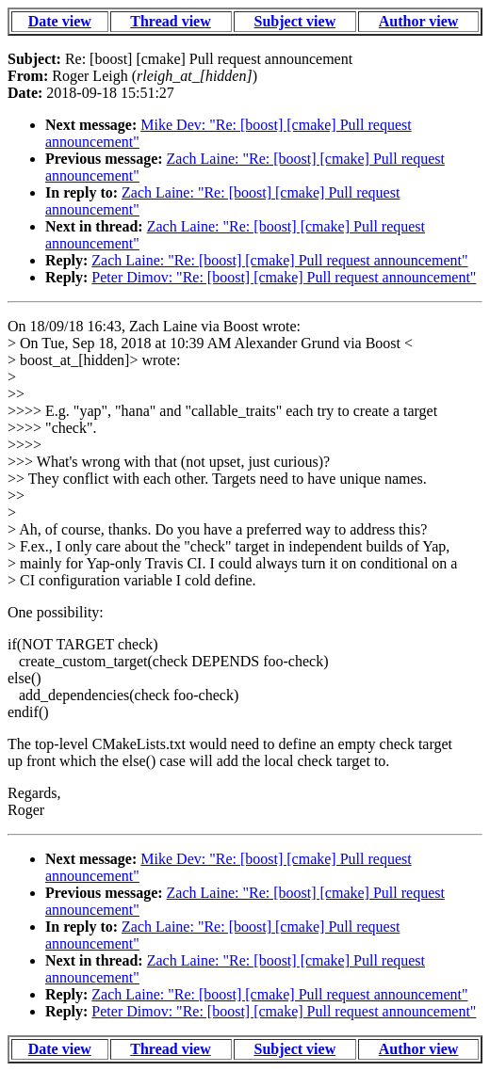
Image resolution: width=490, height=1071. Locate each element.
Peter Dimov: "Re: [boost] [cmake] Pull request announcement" (283, 277)
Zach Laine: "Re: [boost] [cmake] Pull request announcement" (279, 260)
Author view (419, 21)
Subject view (295, 21)
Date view (59, 21)
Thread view (170, 21)
